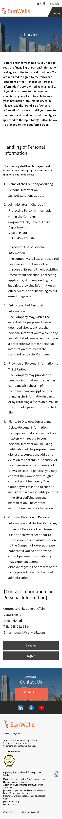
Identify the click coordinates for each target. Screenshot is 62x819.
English (54, 3)
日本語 (41, 3)
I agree (31, 663)
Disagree (31, 653)
